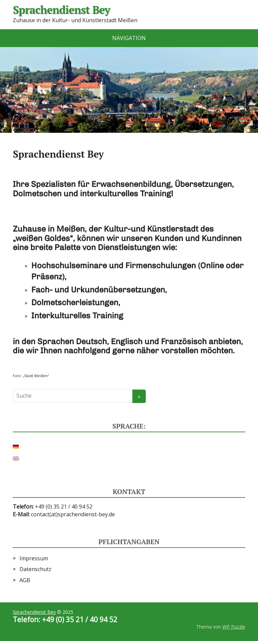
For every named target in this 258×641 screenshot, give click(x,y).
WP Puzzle (233, 627)
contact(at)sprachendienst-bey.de (73, 514)
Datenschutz (35, 569)
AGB (24, 580)
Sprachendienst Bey (61, 9)
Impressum (33, 558)
